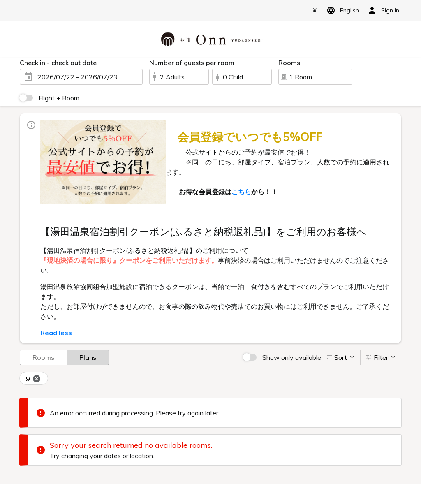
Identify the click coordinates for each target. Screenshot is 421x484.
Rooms (43, 356)
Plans (87, 356)
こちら (241, 192)
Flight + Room (59, 98)
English (341, 10)
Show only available (291, 357)
